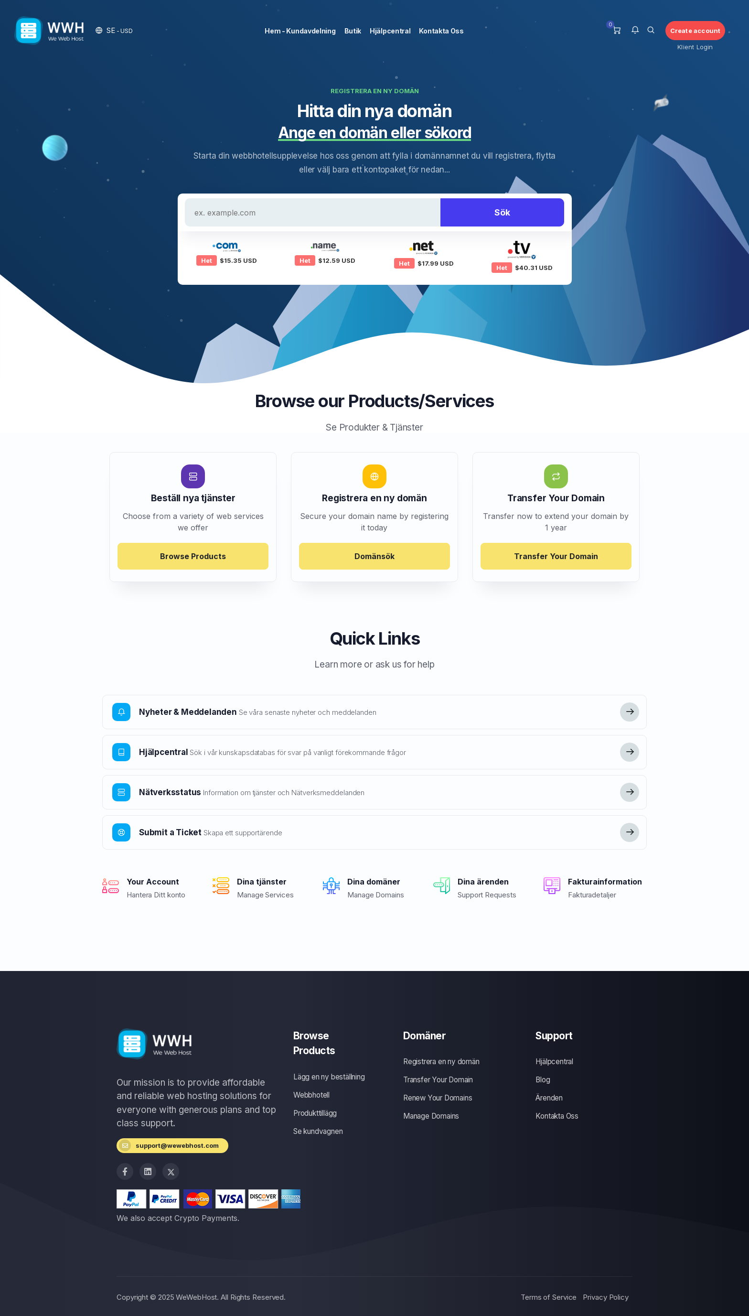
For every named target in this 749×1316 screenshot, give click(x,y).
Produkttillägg (315, 1113)
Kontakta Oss (441, 31)
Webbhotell (311, 1095)
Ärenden (549, 1097)
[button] (114, 30)
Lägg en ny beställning (329, 1076)
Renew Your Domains (437, 1097)
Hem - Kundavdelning (300, 31)
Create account (695, 30)
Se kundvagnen (317, 1131)
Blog (542, 1079)
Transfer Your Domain (556, 556)
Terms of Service (549, 1297)
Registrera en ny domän (441, 1061)
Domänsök (374, 556)
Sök (502, 212)
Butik (353, 31)
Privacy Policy (606, 1297)
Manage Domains (431, 1116)
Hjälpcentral (390, 31)
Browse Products (193, 556)
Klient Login (695, 47)
